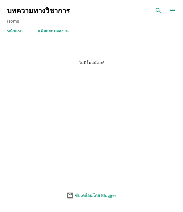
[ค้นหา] (158, 10)
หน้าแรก (14, 31)
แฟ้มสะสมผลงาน (53, 31)
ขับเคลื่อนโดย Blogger (91, 195)
